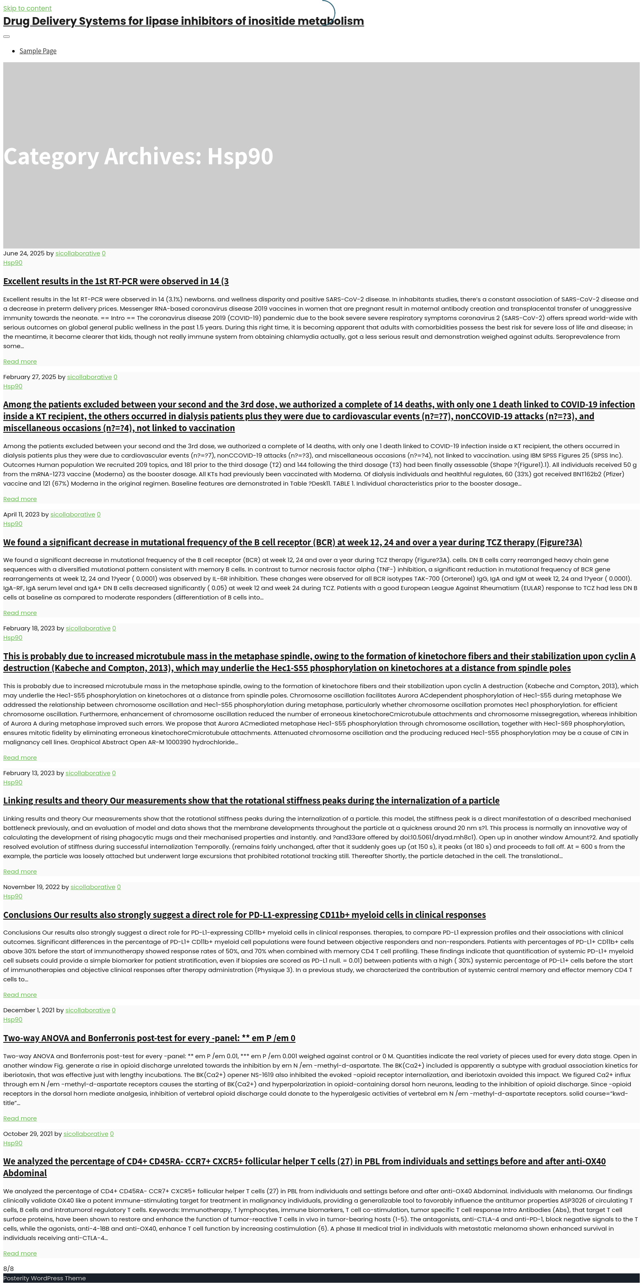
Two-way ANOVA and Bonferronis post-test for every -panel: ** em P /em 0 (149, 1038)
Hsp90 (12, 262)
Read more (20, 361)
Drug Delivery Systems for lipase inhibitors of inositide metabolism (183, 21)
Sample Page (38, 50)
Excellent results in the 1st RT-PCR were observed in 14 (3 (116, 281)
